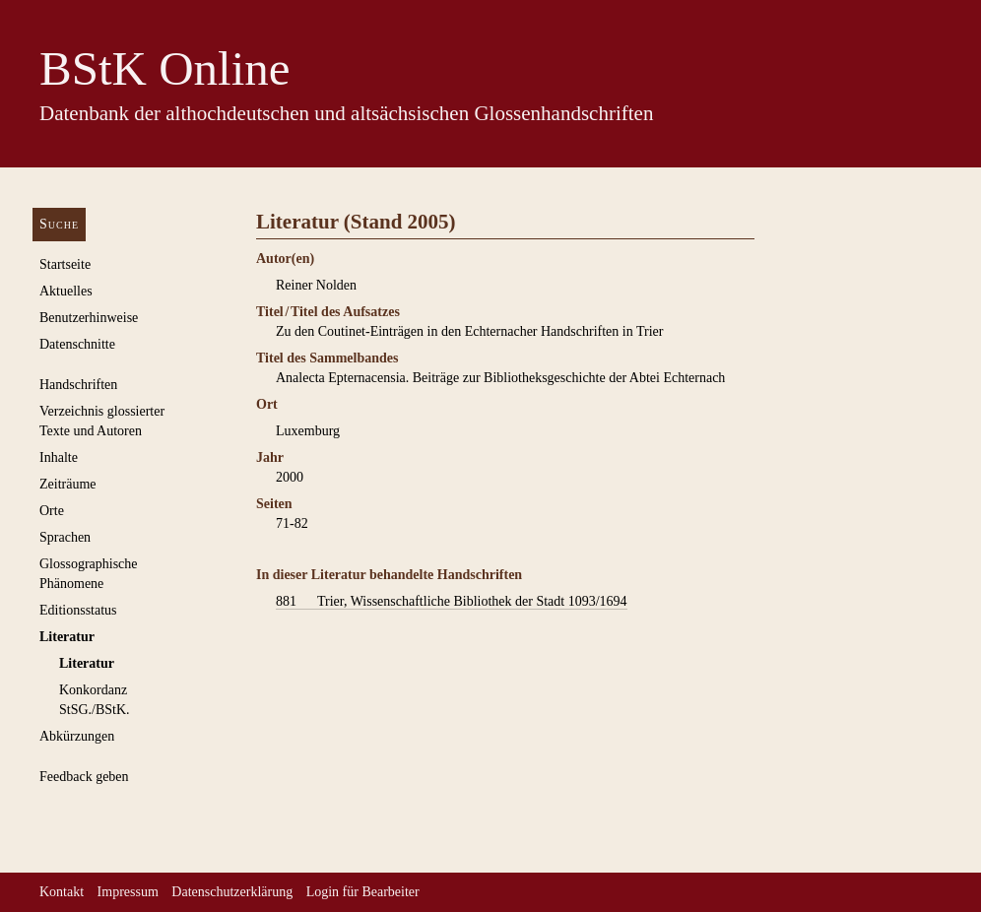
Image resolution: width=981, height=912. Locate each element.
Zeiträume (68, 484)
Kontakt (61, 891)
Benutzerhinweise (88, 317)
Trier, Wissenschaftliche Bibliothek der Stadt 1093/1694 (451, 602)
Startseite (65, 264)
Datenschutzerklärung (232, 891)
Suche (59, 224)
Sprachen (65, 537)
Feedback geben (84, 776)
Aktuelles (66, 291)
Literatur (67, 636)
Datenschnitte (77, 344)
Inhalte (58, 457)
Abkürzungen (76, 736)
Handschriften (78, 384)
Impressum (128, 891)
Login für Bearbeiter (363, 891)
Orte (51, 510)
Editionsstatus (78, 610)
